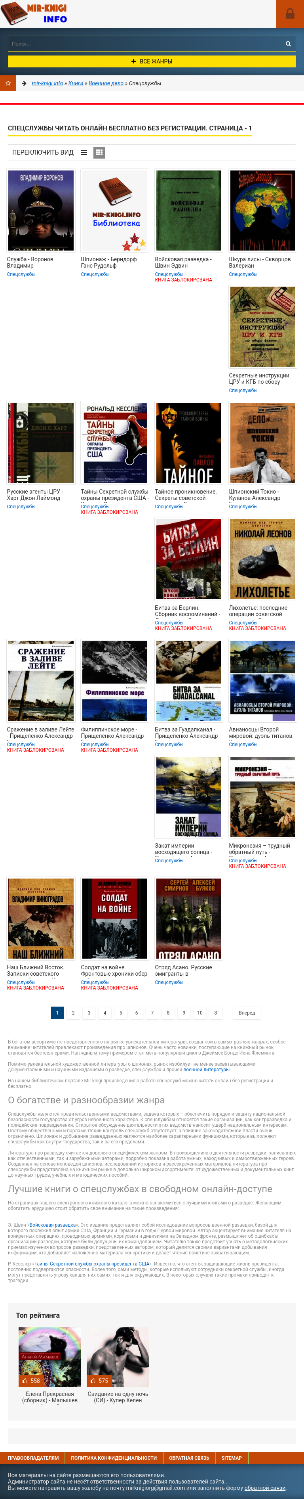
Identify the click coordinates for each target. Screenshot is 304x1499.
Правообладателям (33, 1458)
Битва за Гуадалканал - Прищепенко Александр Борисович (186, 733)
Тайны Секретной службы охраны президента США (91, 1264)
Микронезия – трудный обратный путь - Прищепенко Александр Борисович (260, 849)
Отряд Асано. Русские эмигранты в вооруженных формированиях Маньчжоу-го (183, 971)
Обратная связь (189, 1458)
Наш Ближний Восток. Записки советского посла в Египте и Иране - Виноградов (38, 971)
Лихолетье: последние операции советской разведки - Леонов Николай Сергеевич (258, 612)
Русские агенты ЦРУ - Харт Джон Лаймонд (35, 494)
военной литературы (206, 1069)
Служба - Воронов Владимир (30, 262)
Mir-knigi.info (59, 14)
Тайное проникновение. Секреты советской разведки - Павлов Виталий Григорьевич (186, 495)
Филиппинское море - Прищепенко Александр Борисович (112, 733)
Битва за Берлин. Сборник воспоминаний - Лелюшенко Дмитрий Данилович (187, 612)
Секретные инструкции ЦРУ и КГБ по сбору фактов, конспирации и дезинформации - (259, 379)
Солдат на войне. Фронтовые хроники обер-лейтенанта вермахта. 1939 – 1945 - (115, 971)
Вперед (247, 1013)
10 (200, 1013)
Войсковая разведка (53, 1225)
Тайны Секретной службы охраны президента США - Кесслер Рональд (115, 495)
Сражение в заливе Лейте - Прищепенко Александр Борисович (40, 733)
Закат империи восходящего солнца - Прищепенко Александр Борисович (186, 849)
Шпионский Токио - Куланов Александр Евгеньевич (254, 495)
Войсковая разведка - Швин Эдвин (183, 262)
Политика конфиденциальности (114, 1458)
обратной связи (265, 1488)
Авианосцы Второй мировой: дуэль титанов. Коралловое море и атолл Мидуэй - (262, 733)
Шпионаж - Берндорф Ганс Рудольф (109, 262)
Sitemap (232, 1458)
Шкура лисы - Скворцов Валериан (260, 262)
